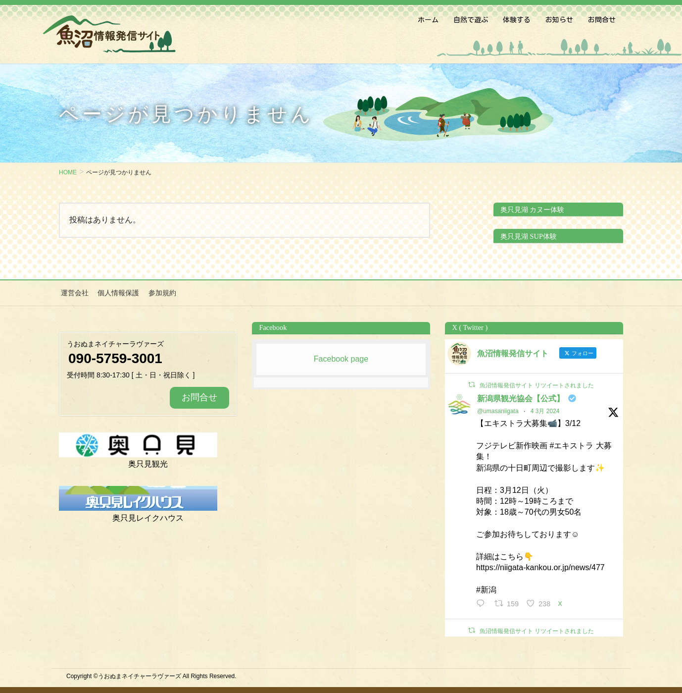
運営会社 (73, 292)
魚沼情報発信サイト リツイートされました (537, 383)
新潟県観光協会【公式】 (520, 397)
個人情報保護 (115, 292)
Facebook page (341, 357)
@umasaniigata (498, 409)
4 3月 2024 (545, 409)
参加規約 (157, 292)
